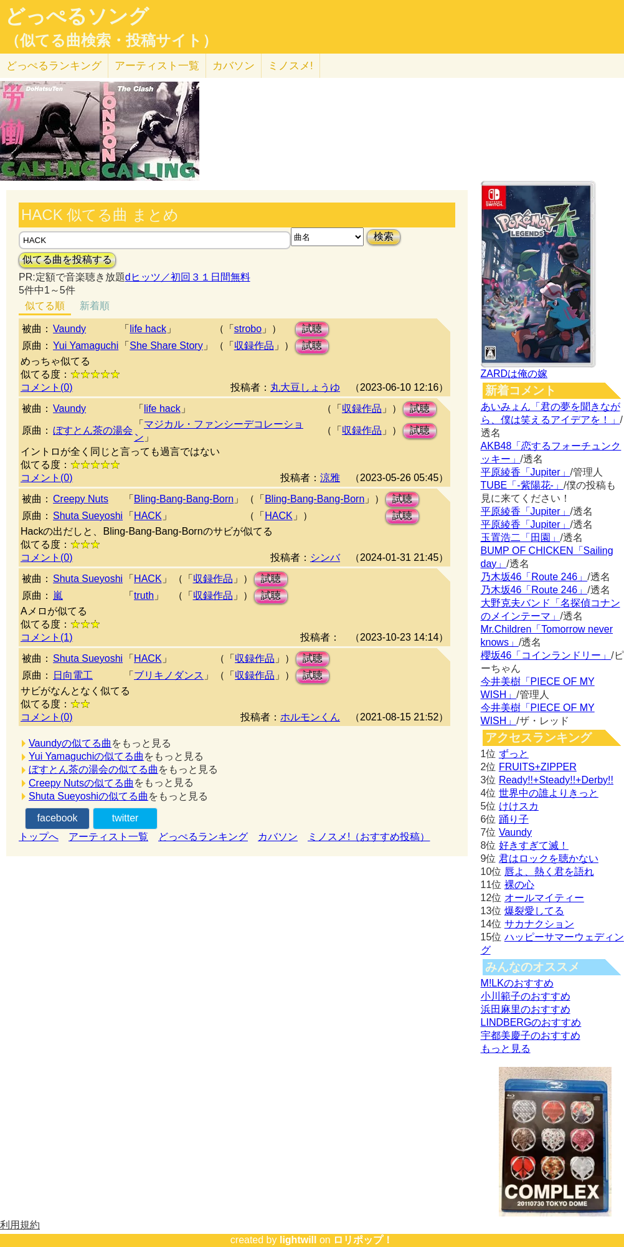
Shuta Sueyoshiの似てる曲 (88, 796)
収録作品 (254, 345)
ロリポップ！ (363, 1240)
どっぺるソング (77, 16)
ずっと (514, 753)
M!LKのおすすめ (517, 983)
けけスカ (519, 806)
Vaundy (69, 328)
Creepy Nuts (80, 499)
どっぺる (54, 66)
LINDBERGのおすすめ (531, 1022)
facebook (57, 818)
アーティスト (157, 66)
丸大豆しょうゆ (305, 387)
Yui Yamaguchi (85, 345)
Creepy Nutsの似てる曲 (81, 783)
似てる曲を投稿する (67, 259)
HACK (147, 515)
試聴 (312, 328)
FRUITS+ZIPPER (538, 767)
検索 (384, 236)
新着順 (95, 305)
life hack (148, 328)
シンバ (325, 557)
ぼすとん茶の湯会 (93, 430)
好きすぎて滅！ (534, 845)
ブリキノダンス (169, 675)
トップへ (39, 836)
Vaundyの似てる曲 (70, 743)
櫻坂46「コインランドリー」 (546, 655)
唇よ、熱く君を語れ (549, 871)
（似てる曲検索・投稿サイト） (111, 40)
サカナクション (539, 924)
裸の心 (519, 884)
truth (144, 595)
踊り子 (514, 819)
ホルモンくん (310, 717)
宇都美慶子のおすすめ (530, 1035)
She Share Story (166, 345)
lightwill (298, 1240)
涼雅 (330, 477)
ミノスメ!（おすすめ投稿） (369, 836)
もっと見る (506, 1048)
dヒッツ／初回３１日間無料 (187, 277)
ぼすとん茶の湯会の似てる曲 (93, 769)
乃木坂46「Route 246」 (534, 576)
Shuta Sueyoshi (88, 515)
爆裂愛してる (534, 910)
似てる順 (45, 305)
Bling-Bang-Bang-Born (184, 499)
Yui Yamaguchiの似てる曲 (86, 756)
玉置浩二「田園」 (520, 537)
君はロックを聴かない (548, 858)
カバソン (233, 66)
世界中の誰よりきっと (548, 793)
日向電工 (73, 675)
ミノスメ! (290, 66)
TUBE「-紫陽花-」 (522, 485)
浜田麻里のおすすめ (525, 1009)
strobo (248, 328)
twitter (125, 818)
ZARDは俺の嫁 (514, 373)
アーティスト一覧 (108, 836)
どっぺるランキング (203, 836)
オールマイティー (544, 897)
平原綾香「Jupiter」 (525, 472)
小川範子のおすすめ (525, 996)
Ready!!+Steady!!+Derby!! (556, 780)
